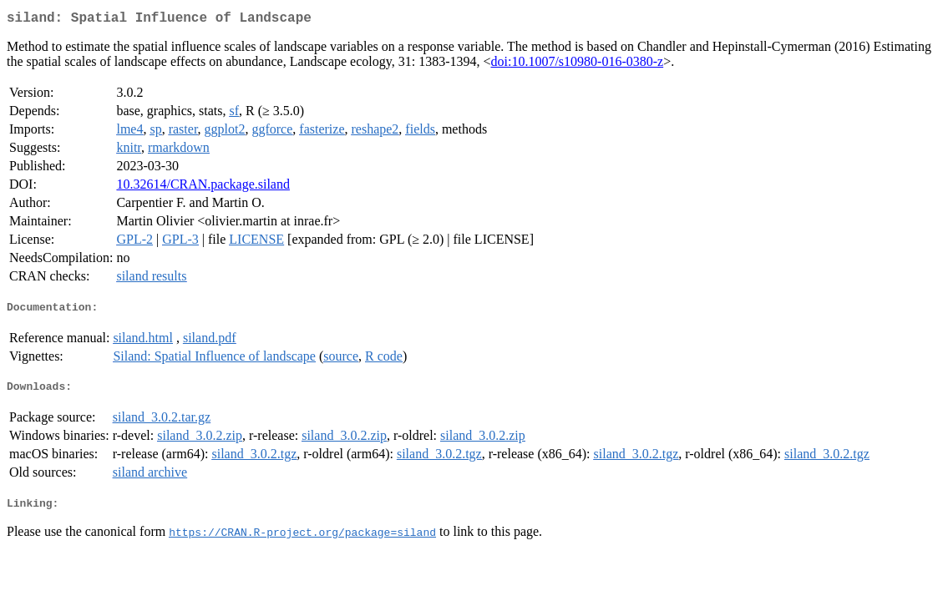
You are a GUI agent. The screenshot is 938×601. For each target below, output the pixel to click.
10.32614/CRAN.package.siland (203, 187)
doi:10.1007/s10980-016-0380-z (576, 65)
